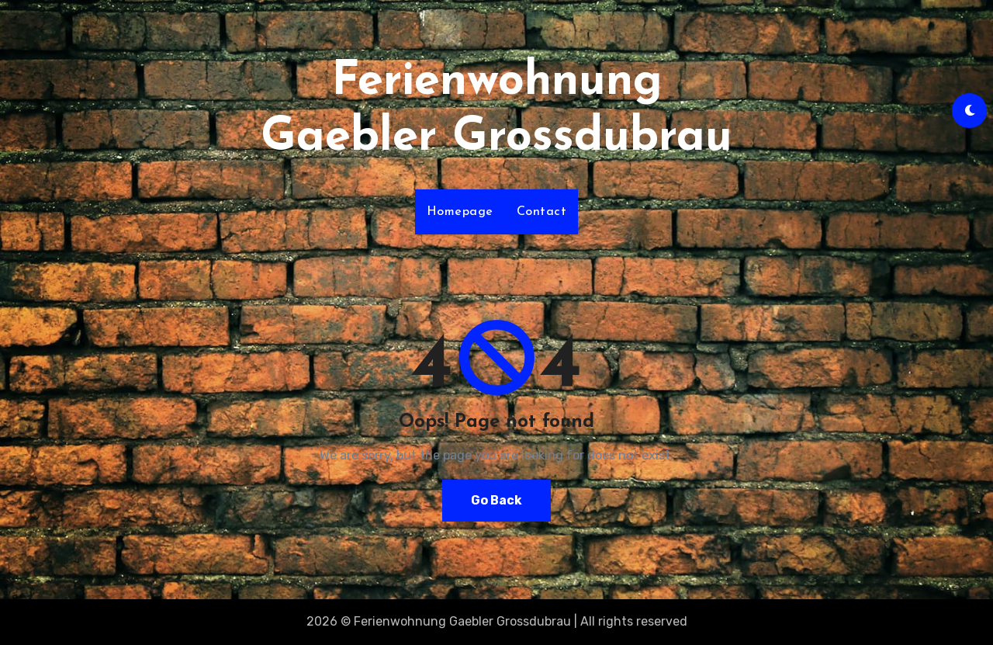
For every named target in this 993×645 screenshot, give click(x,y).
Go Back (496, 500)
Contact (542, 212)
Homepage (460, 212)
